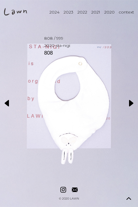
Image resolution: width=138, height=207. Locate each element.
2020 (109, 12)
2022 (82, 12)
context (126, 12)
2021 (95, 12)
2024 (54, 12)
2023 (68, 12)
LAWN (74, 198)
